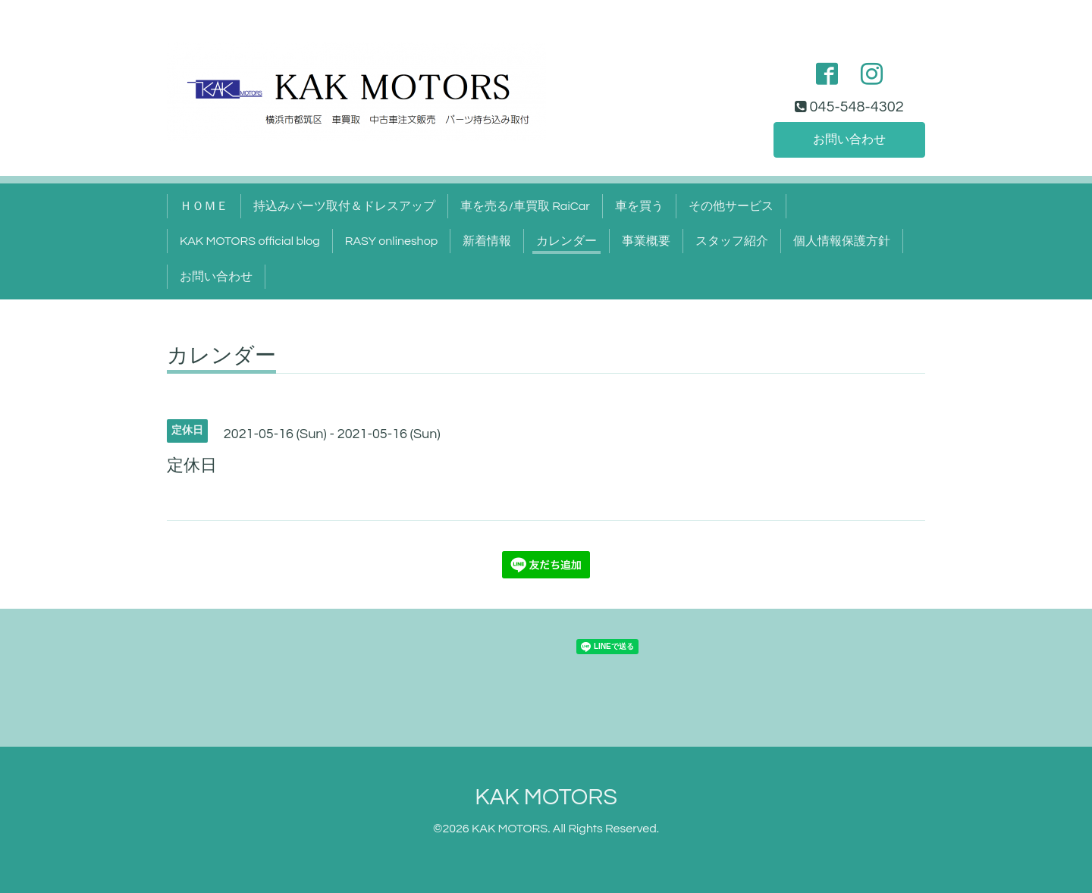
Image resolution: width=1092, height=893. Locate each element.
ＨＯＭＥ (204, 206)
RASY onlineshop (391, 241)
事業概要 (646, 241)
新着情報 (487, 241)
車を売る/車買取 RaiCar (525, 206)
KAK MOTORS (546, 797)
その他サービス (731, 206)
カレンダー (566, 241)
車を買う (639, 206)
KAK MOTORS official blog (250, 241)
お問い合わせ (849, 139)
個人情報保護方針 (841, 241)
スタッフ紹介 (731, 241)
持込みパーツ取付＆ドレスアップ (344, 206)
